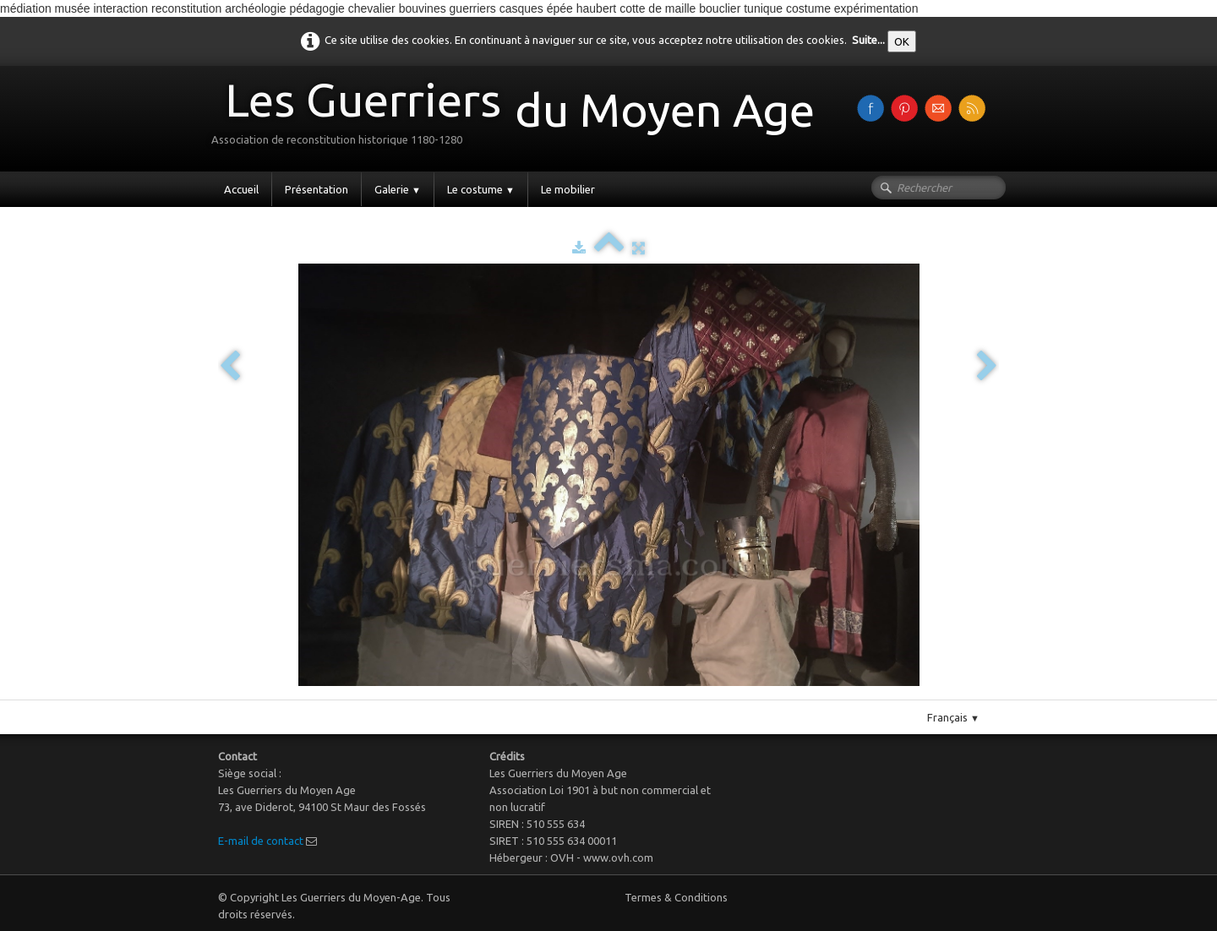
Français (953, 717)
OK (901, 41)
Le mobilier (568, 189)
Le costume (481, 189)
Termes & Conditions (676, 897)
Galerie (397, 189)
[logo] (519, 117)
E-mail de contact (260, 841)
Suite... (868, 40)
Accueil (241, 189)
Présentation (316, 189)
